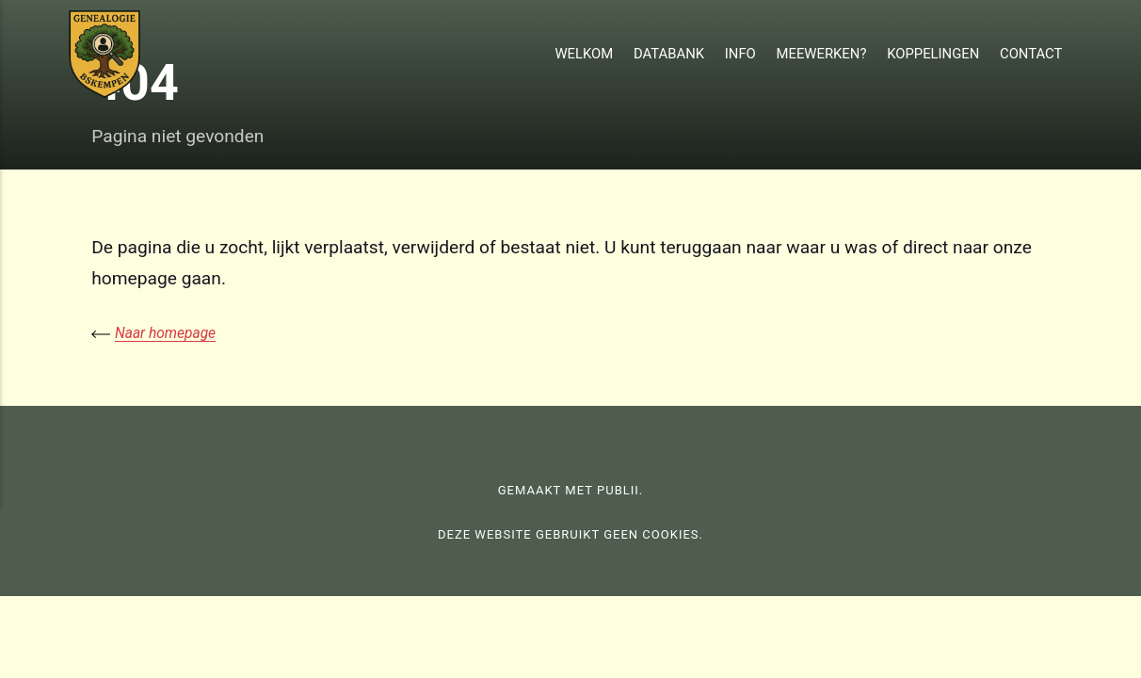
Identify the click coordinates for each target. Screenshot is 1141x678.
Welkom (583, 53)
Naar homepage (166, 333)
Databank (669, 53)
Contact (1031, 53)
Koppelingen (933, 53)
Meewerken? (822, 53)
